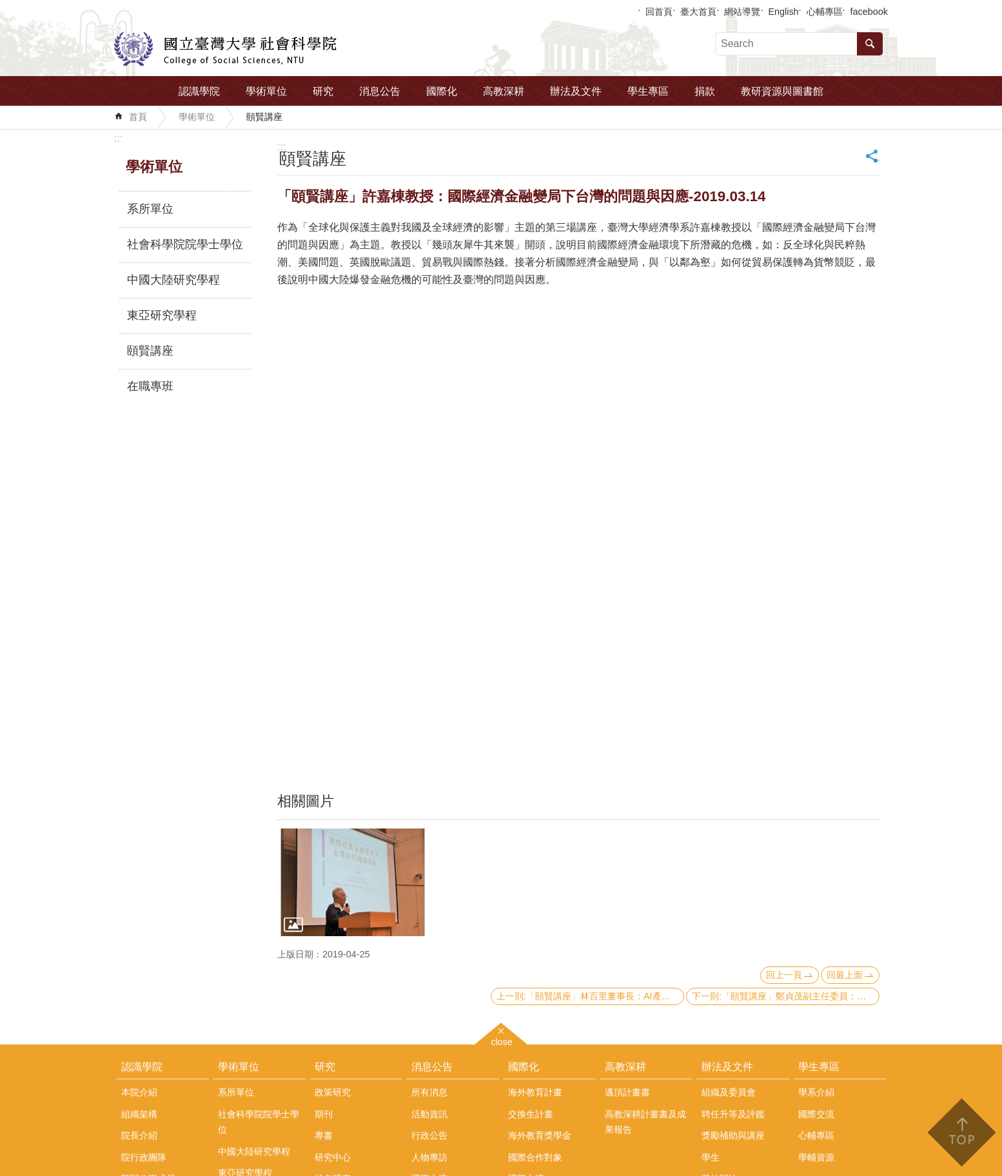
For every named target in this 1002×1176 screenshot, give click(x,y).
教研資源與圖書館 (782, 91)
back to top (961, 1132)
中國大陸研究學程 (173, 279)
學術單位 (266, 91)
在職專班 (150, 386)
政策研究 (333, 1092)
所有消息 (429, 1092)
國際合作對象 (535, 1157)
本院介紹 (139, 1092)
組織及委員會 (729, 1092)
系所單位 (150, 208)
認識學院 (199, 91)
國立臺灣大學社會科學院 (225, 49)
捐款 (704, 91)
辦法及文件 (576, 91)
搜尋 (870, 43)
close (502, 1040)
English (783, 11)
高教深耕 (503, 91)
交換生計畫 (530, 1114)
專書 (324, 1135)
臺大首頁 (698, 11)
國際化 (441, 91)
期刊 (324, 1114)
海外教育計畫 (535, 1092)
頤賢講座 (264, 117)
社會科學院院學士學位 (185, 244)
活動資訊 (429, 1114)
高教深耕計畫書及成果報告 (645, 1122)
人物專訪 (429, 1157)
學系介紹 (816, 1092)
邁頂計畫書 (627, 1092)
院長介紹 (139, 1135)
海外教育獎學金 (539, 1135)
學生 (711, 1157)
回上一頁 (784, 975)
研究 (323, 91)
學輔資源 (816, 1157)
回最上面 (845, 975)
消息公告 (379, 91)
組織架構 (139, 1114)
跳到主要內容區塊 (6, 6)
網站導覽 (742, 11)
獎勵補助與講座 (733, 1135)
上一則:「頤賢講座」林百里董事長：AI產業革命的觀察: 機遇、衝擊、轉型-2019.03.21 (590, 996)
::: (118, 138)
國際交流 (816, 1114)
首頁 (138, 117)
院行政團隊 (143, 1157)
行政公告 (429, 1135)
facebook (869, 11)
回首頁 (659, 11)
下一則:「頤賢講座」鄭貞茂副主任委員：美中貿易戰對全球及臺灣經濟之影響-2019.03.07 (785, 996)
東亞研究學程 (162, 315)
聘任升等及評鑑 (733, 1114)
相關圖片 (305, 801)
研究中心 (333, 1157)
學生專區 (648, 91)
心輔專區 (825, 11)
